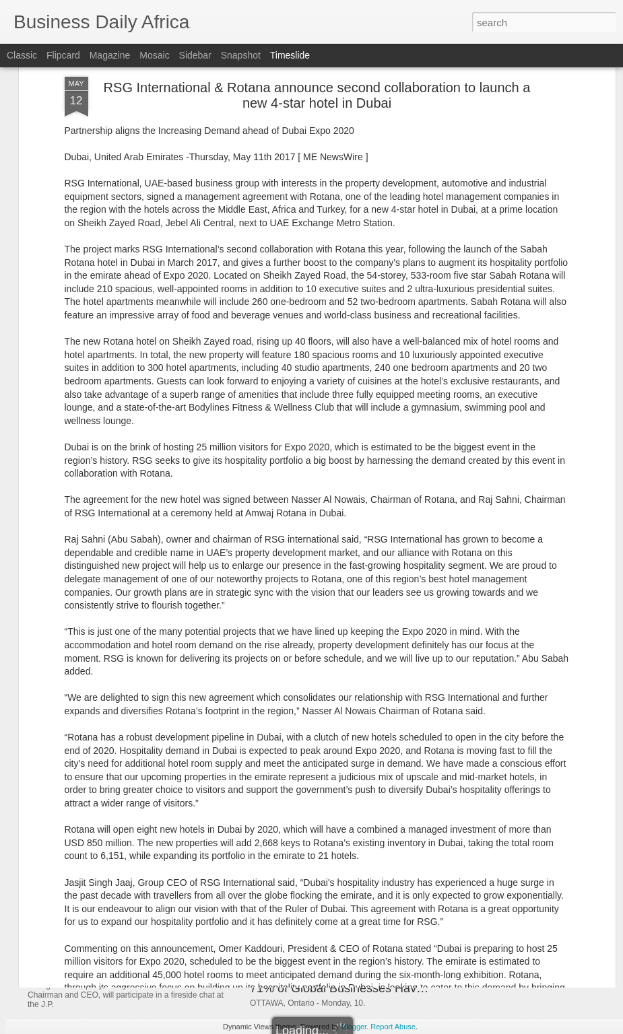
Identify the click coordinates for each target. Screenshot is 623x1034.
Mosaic (154, 55)
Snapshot (241, 55)
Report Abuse (393, 1027)
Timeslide (290, 55)
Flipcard (63, 55)
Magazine (110, 55)
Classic (22, 55)
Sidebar (195, 55)
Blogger (353, 1027)
